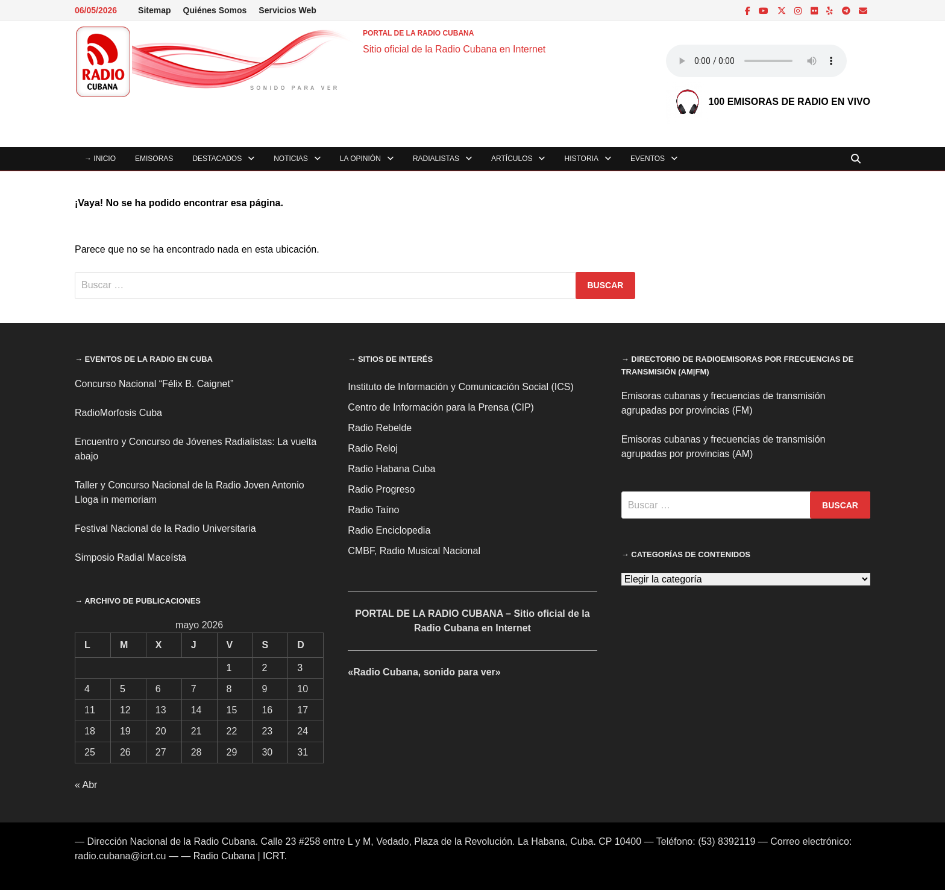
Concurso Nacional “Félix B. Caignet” (154, 384)
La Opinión (360, 158)
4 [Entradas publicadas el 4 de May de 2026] (87, 689)
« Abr (86, 785)
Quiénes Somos (215, 10)
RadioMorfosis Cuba (118, 413)
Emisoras (154, 158)
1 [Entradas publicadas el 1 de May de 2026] (229, 668)
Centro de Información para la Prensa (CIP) (441, 407)
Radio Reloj (373, 448)
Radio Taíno (373, 510)
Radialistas (436, 158)
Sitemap (154, 10)
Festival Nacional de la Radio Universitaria (165, 528)
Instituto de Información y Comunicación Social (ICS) (460, 387)
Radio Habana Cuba (391, 469)
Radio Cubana (224, 856)
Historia (581, 158)
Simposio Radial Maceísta (130, 557)
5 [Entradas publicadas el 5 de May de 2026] (122, 689)
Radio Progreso (381, 489)
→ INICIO (100, 158)
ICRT (273, 856)
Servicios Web (287, 10)
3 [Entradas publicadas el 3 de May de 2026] (300, 668)
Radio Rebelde (380, 428)
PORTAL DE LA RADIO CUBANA (418, 33)
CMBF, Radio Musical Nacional (414, 551)
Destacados (217, 158)
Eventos (647, 158)
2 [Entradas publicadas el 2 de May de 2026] (264, 668)
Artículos (511, 158)
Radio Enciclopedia (389, 530)
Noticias (291, 158)
